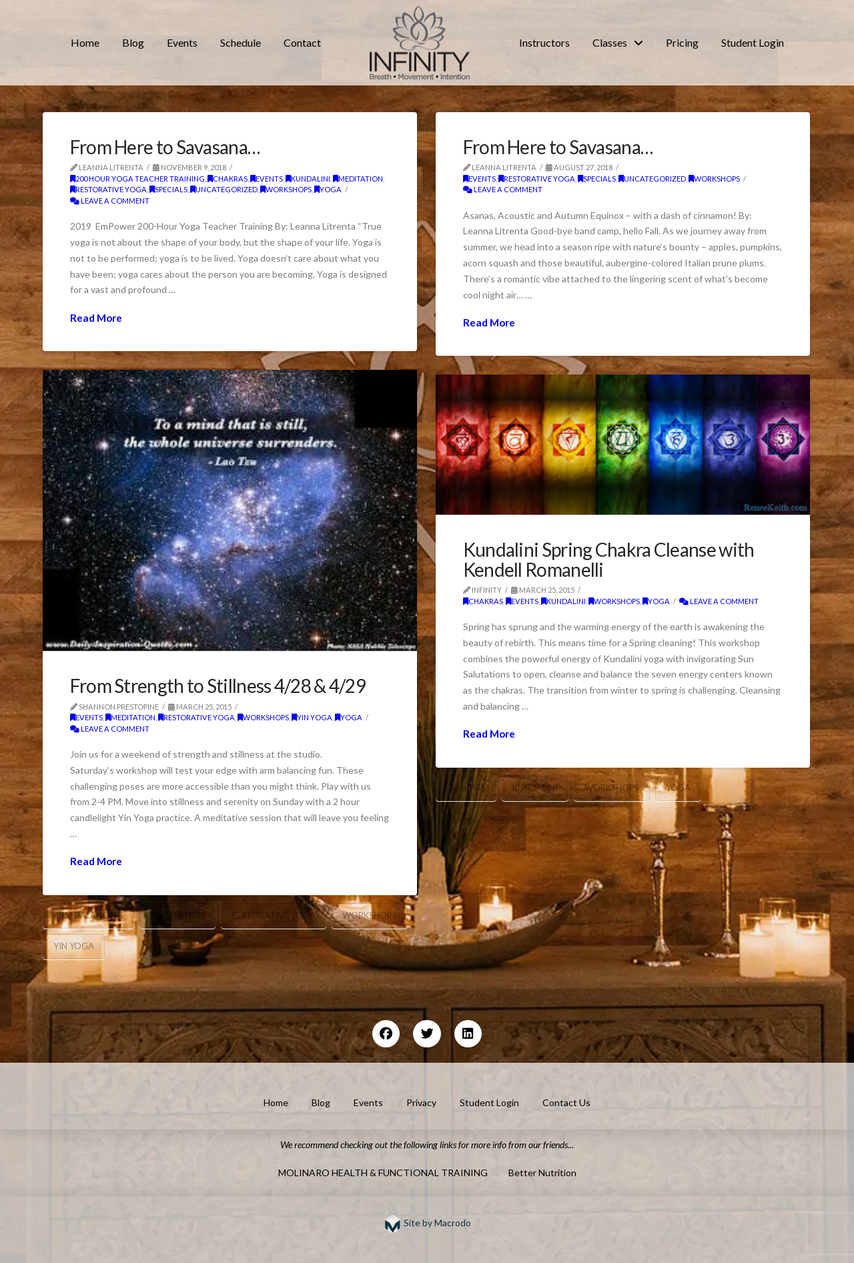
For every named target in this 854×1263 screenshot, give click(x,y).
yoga (328, 189)
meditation (358, 178)
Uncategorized (224, 189)
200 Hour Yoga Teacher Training (137, 178)
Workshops (369, 915)
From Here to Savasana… (165, 147)
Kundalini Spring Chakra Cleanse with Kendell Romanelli (609, 559)
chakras (227, 178)
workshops (286, 189)
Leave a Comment (109, 200)
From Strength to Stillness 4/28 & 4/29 (218, 685)
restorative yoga (108, 189)
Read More (96, 318)
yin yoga (73, 946)
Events (266, 178)
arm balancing (88, 915)
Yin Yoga (312, 717)
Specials (168, 189)
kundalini (308, 178)
